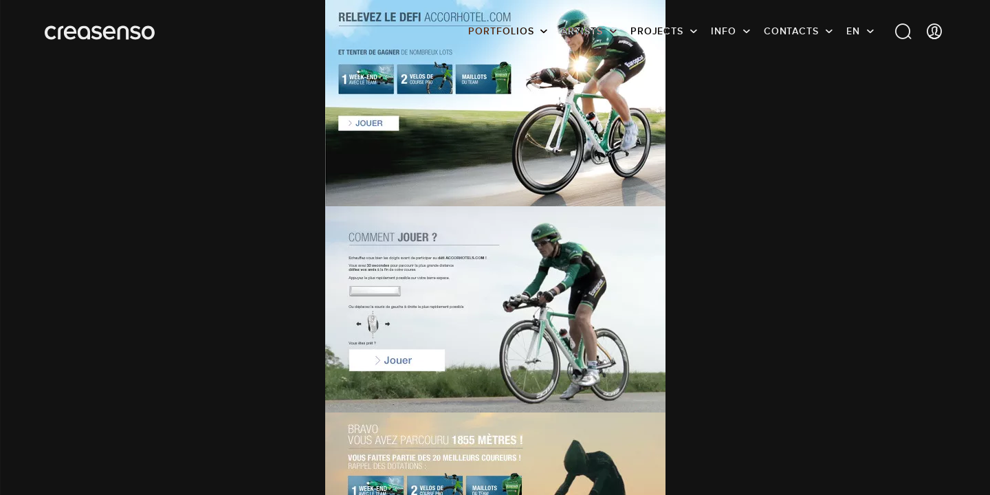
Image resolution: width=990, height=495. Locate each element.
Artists (581, 30)
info (723, 30)
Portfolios (501, 30)
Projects (656, 30)
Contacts (791, 30)
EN (853, 30)
